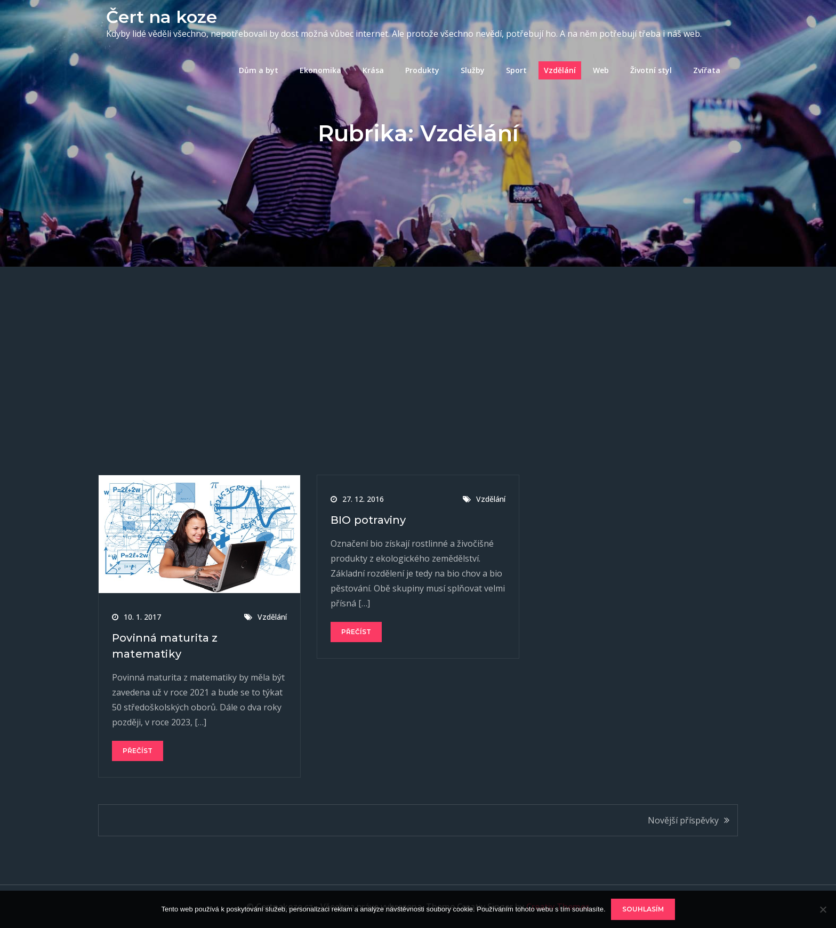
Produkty (422, 70)
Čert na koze (161, 16)
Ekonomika (320, 70)
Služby (473, 70)
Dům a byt (258, 70)
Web (601, 70)
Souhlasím (643, 909)
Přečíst (137, 751)
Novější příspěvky (683, 820)
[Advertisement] (418, 346)
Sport (516, 70)
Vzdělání (560, 70)
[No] (822, 909)
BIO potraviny (368, 520)
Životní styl (651, 70)
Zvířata (706, 70)
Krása (373, 70)
